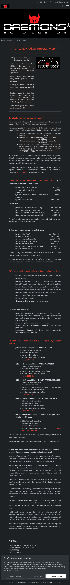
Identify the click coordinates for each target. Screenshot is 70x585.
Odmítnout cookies (36, 576)
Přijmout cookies (56, 576)
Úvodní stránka (7, 41)
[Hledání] (62, 6)
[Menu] (67, 6)
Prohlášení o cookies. (11, 571)
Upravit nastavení (15, 576)
